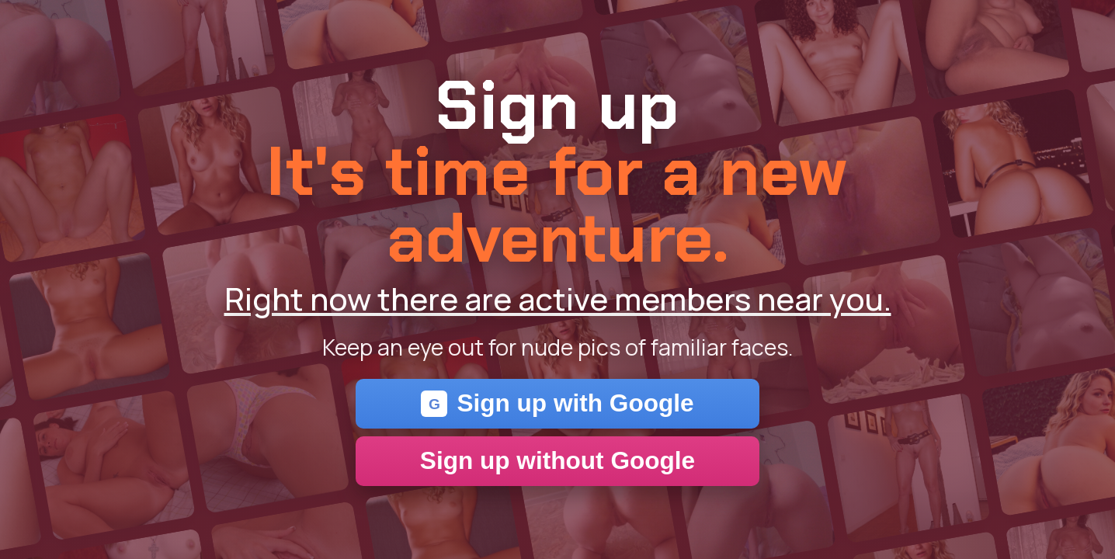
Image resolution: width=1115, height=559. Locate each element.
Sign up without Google (557, 460)
